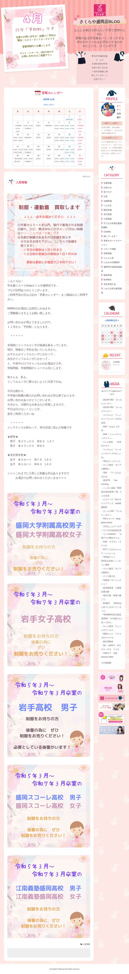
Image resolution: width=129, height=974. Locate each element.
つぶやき (108, 205)
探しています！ (111, 236)
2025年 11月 (48, 99)
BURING (108, 280)
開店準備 (108, 210)
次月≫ (51, 105)
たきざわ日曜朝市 (112, 262)
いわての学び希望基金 (111, 290)
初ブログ (108, 192)
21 (115, 339)
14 (115, 336)
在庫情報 (108, 183)
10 (103, 336)
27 (112, 342)
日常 (106, 196)
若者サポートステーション (111, 242)
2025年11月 (111, 320)
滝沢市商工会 (110, 284)
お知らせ (108, 187)
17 (103, 339)
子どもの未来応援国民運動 (111, 225)
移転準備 (108, 275)
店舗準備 (108, 201)
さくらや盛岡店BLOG (99, 21)
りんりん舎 (109, 258)
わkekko (107, 232)
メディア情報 (110, 249)
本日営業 (108, 214)
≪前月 (45, 105)
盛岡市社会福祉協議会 (111, 269)
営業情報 (108, 253)
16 (121, 336)
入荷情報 (17, 182)
